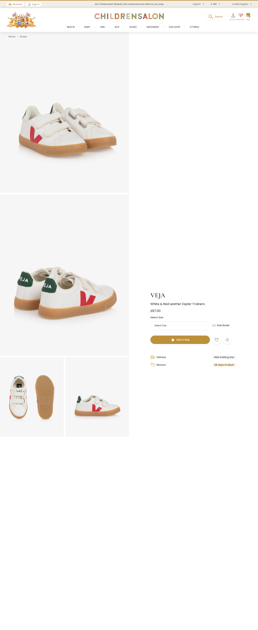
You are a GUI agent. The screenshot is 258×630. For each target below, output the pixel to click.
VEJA (157, 292)
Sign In (35, 4)
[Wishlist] (239, 17)
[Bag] (248, 17)
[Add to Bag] (180, 336)
